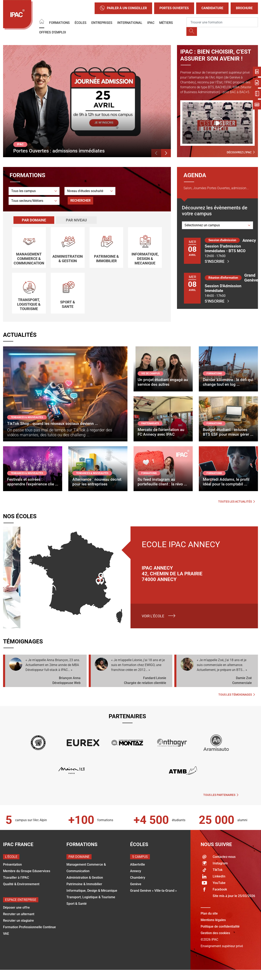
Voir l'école (153, 616)
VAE (6, 934)
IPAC (150, 23)
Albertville (137, 864)
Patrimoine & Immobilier (84, 884)
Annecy (135, 871)
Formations (59, 23)
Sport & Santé (76, 904)
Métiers (166, 23)
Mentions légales (213, 920)
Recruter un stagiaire (18, 920)
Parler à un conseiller (123, 8)
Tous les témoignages (236, 694)
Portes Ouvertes (174, 8)
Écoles (80, 23)
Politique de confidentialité (220, 926)
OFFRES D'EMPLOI (52, 32)
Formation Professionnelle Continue (29, 927)
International (129, 23)
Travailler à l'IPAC (16, 877)
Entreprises (101, 23)
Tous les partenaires (220, 795)
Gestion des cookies (215, 933)
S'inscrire (217, 261)
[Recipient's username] (222, 22)
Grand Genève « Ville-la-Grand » (153, 891)
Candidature (212, 8)
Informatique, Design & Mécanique (91, 891)
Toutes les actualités (236, 501)
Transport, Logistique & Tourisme (90, 897)
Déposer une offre (16, 907)
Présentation (12, 864)
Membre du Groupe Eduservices (26, 871)
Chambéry (137, 877)
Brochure (244, 8)
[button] (156, 153)
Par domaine (34, 220)
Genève (135, 884)
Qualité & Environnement (21, 884)
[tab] (33, 220)
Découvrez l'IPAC (241, 152)
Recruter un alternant (18, 914)
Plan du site (209, 913)
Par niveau (76, 220)
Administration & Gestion (84, 877)
